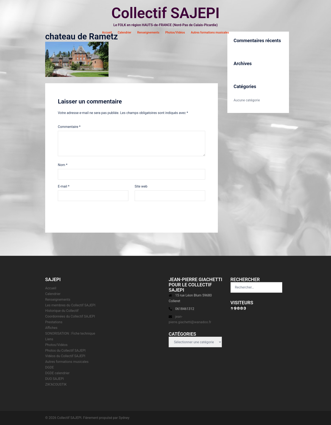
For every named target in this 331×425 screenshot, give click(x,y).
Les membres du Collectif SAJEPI (70, 305)
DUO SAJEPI (54, 379)
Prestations (53, 322)
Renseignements (148, 32)
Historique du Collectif (62, 311)
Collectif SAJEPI (165, 13)
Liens (49, 339)
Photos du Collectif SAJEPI (65, 351)
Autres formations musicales (210, 32)
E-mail (63, 186)
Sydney (124, 418)
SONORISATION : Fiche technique (70, 333)
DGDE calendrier (57, 373)
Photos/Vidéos (175, 32)
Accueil (107, 32)
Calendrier (124, 32)
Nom (62, 165)
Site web (141, 186)
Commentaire (69, 127)
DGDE (49, 367)
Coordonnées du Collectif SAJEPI (70, 316)
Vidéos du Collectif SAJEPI (65, 356)
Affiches (51, 328)
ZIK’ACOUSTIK (56, 384)
